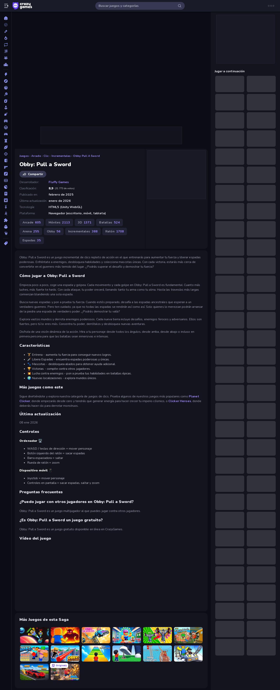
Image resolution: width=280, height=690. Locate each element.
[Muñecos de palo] (5, 213)
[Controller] (5, 134)
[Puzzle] (5, 220)
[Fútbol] (5, 180)
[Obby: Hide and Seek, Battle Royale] (188, 635)
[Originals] (5, 51)
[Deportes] (5, 147)
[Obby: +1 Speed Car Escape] (34, 671)
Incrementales (61, 156)
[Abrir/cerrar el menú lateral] (6, 6)
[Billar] (5, 94)
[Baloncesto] (5, 87)
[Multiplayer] (5, 58)
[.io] (5, 187)
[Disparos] (5, 154)
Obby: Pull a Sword (86, 156)
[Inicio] (5, 18)
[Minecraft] (5, 200)
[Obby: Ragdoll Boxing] (34, 653)
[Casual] (5, 107)
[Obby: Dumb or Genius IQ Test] (126, 635)
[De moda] (5, 38)
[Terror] (5, 226)
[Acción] (5, 74)
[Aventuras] (5, 81)
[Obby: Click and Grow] (126, 653)
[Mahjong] (5, 193)
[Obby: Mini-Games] (65, 653)
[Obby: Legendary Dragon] (65, 635)
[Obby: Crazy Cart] (157, 653)
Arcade (36, 156)
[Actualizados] (5, 44)
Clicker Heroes (179, 401)
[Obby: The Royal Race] (96, 635)
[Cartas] (5, 101)
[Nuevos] (5, 31)
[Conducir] (5, 127)
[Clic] (5, 114)
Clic (46, 156)
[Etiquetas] (5, 243)
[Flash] (5, 173)
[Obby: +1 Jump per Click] (96, 653)
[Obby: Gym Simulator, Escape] (157, 635)
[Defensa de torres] (5, 140)
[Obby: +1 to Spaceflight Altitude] (34, 635)
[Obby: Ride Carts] (188, 653)
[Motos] (5, 207)
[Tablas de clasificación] (5, 64)
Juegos (24, 156)
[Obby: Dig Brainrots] (65, 671)
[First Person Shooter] (5, 167)
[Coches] (5, 120)
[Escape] (5, 160)
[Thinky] (5, 233)
